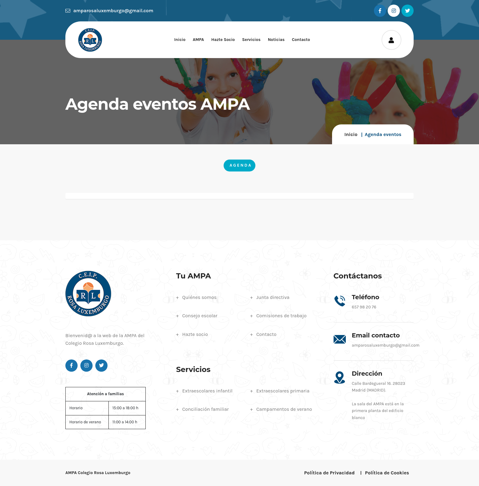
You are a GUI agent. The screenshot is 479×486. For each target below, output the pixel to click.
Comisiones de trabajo (281, 315)
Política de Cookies (387, 473)
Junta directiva (273, 297)
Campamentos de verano (284, 409)
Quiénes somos (199, 297)
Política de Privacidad (329, 473)
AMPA (198, 39)
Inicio (179, 39)
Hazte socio (223, 39)
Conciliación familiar (205, 409)
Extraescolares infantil (207, 391)
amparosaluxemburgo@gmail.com (109, 10)
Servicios (251, 39)
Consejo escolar (200, 315)
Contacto (301, 39)
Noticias (276, 39)
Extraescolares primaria (282, 391)
